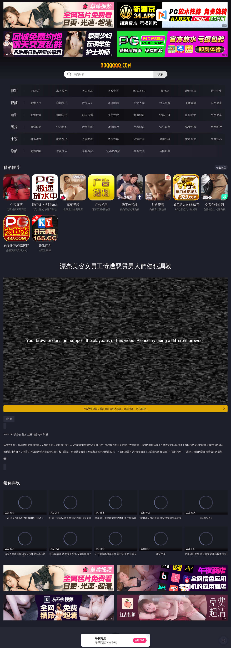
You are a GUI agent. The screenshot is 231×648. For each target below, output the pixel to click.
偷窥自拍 (36, 127)
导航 (14, 151)
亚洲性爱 (36, 115)
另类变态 (216, 115)
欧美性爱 (113, 115)
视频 (14, 102)
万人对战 (87, 91)
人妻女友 (87, 139)
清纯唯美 (164, 127)
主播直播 (190, 103)
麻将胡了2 (139, 91)
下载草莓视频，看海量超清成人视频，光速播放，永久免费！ (154, 409)
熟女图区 (190, 127)
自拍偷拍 (61, 103)
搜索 (160, 74)
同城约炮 (36, 151)
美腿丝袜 (139, 127)
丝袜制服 (164, 103)
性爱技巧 (216, 139)
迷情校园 (139, 139)
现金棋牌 (190, 91)
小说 (14, 139)
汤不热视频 (113, 151)
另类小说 (164, 139)
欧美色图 (87, 127)
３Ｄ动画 (113, 103)
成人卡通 (87, 115)
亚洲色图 (61, 127)
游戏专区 (113, 91)
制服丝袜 (139, 115)
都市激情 (36, 139)
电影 (14, 114)
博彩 (14, 90)
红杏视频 (139, 151)
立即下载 (139, 640)
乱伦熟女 (190, 115)
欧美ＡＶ (87, 103)
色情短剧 (164, 151)
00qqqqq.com (115, 65)
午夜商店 (61, 151)
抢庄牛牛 (216, 91)
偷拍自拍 (61, 115)
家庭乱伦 (61, 139)
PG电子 (36, 91)
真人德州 (61, 91)
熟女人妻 (139, 103)
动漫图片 (113, 127)
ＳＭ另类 (216, 103)
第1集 (9, 419)
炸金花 (165, 91)
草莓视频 (87, 151)
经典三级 (164, 115)
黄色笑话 (190, 139)
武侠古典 (113, 139)
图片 (14, 127)
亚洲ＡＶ (36, 103)
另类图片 (216, 127)
